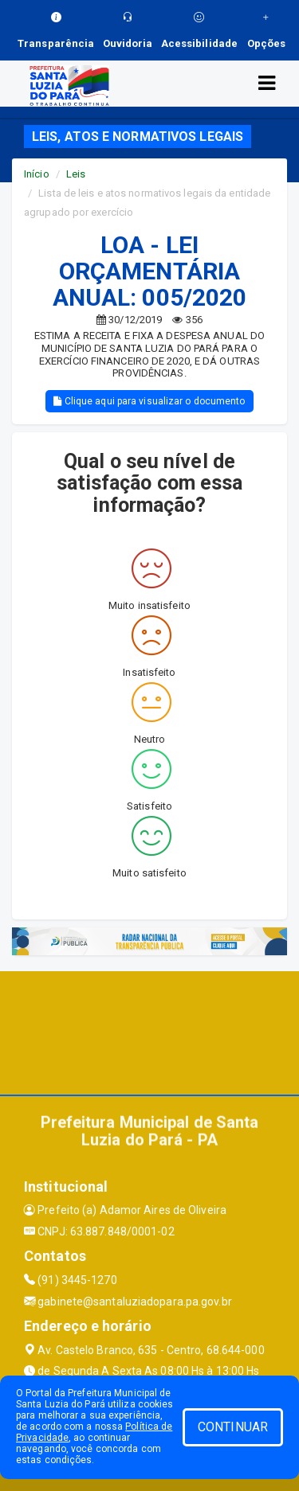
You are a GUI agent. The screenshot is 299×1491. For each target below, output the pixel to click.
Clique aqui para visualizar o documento (149, 401)
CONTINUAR (233, 1426)
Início (36, 174)
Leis (75, 174)
